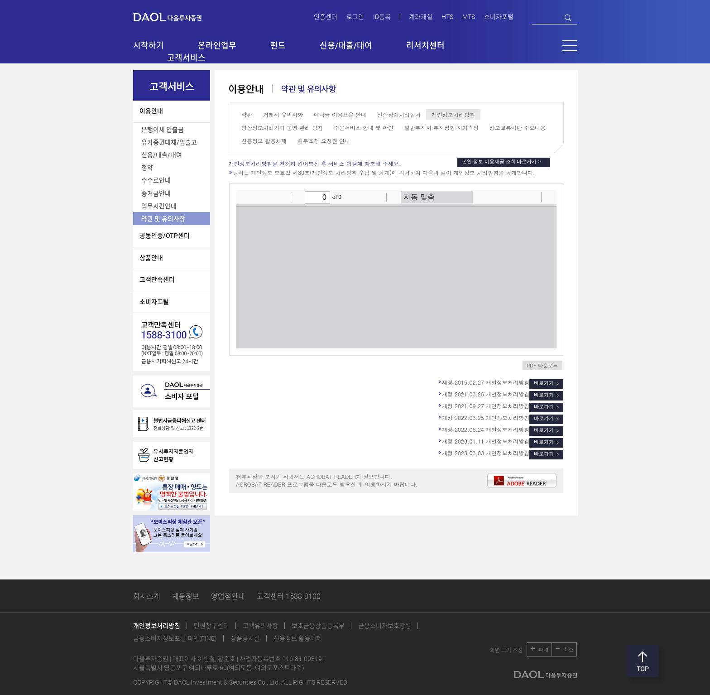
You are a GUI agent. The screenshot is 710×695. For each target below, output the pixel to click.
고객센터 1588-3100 (289, 596)
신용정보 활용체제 (297, 638)
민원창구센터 (211, 625)
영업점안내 (228, 596)
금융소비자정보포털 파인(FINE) (175, 638)
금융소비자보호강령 (384, 625)
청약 (147, 167)
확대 (543, 649)
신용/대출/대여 (161, 155)
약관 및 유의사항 (163, 218)
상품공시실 (245, 638)
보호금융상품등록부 (318, 625)
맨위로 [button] (642, 661)
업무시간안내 (159, 206)
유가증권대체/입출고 (169, 142)
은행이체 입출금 (162, 129)
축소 (568, 649)
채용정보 (185, 596)
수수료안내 (156, 180)
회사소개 (146, 596)
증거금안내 (156, 193)
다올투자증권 (174, 16)
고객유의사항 (260, 625)
